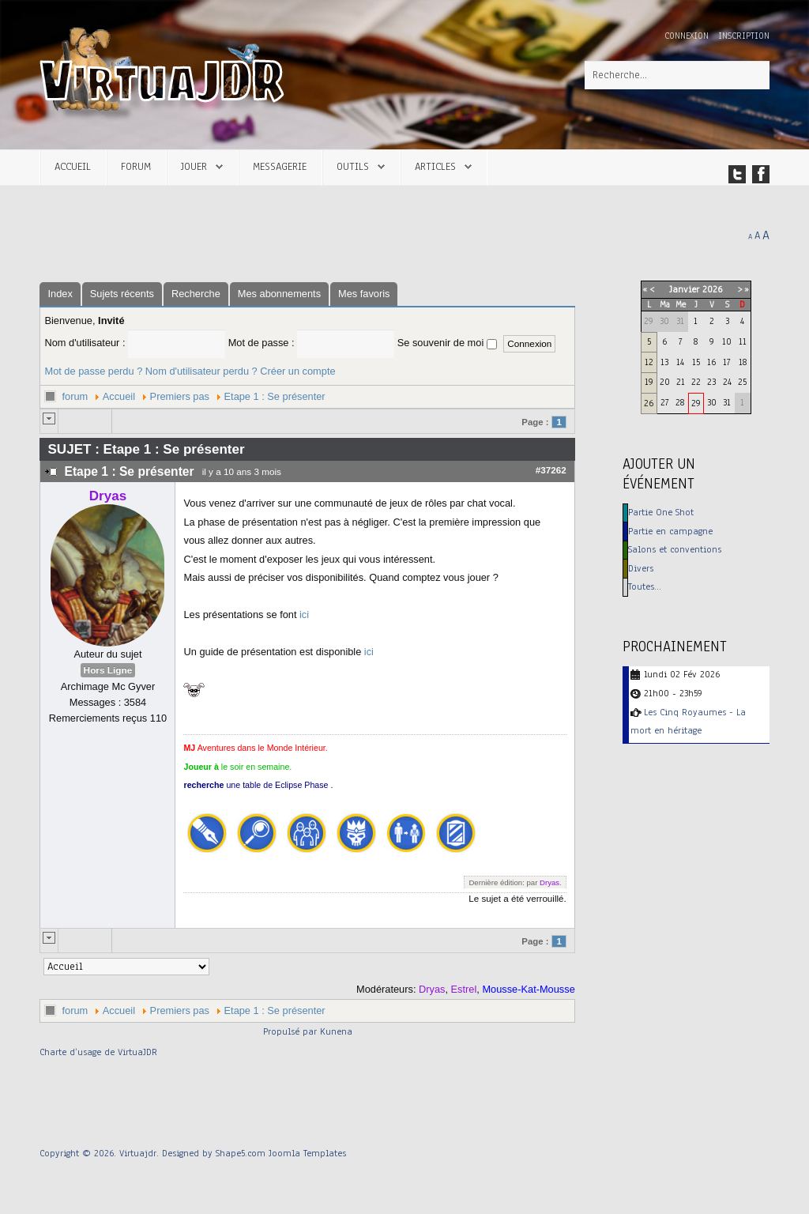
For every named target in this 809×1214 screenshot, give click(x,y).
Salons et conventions (674, 549)
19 (649, 381)
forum (75, 396)
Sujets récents (122, 294)
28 (679, 402)
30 (712, 402)
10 (727, 341)
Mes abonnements (279, 294)
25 (742, 381)
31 (727, 402)
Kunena (336, 1031)
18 (743, 362)
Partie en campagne (670, 531)
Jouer (194, 166)
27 (664, 402)
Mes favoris (363, 294)
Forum (136, 166)
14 (680, 362)
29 (696, 403)
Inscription (743, 36)
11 (743, 341)
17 (727, 362)
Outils (353, 166)
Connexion (688, 36)
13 (664, 362)
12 (649, 362)
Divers (640, 568)
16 (711, 362)
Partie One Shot (661, 512)
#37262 (551, 470)
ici (304, 614)
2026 (712, 289)
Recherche (195, 294)
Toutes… (644, 586)
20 (665, 381)
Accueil (73, 166)
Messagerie (280, 166)
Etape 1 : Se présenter (274, 396)
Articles (435, 166)
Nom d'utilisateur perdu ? (201, 371)
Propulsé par (291, 1031)
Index (59, 294)
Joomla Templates (307, 1153)
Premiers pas (179, 396)
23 (711, 381)
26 (648, 403)
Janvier (684, 289)
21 (680, 381)
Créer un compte (297, 371)
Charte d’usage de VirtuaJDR (98, 1052)
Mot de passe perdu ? (93, 371)
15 (696, 362)
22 (696, 381)
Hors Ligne (108, 670)
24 (727, 381)
